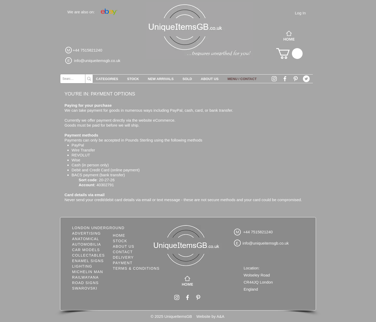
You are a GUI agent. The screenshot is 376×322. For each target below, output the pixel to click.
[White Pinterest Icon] (295, 78)
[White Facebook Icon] (284, 78)
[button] (289, 53)
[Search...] (68, 78)
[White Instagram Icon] (274, 78)
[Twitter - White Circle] (306, 78)
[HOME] (289, 36)
